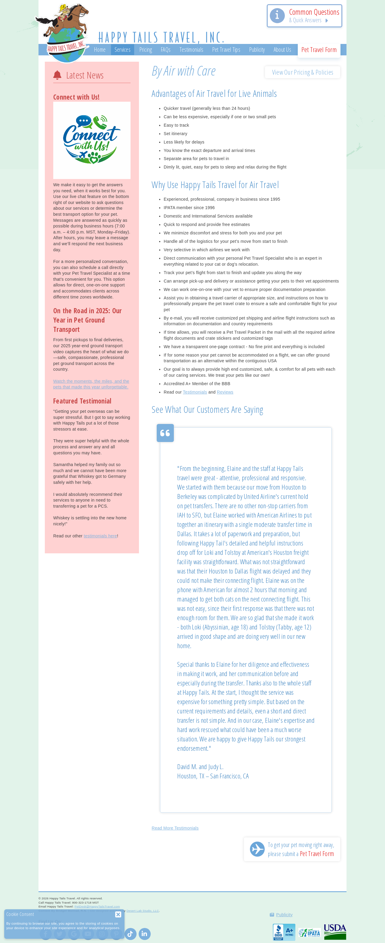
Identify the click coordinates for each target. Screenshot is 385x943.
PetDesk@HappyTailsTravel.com (97, 906)
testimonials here (100, 535)
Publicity (284, 914)
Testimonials (195, 392)
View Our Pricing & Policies (303, 72)
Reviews (225, 392)
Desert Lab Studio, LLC (142, 910)
